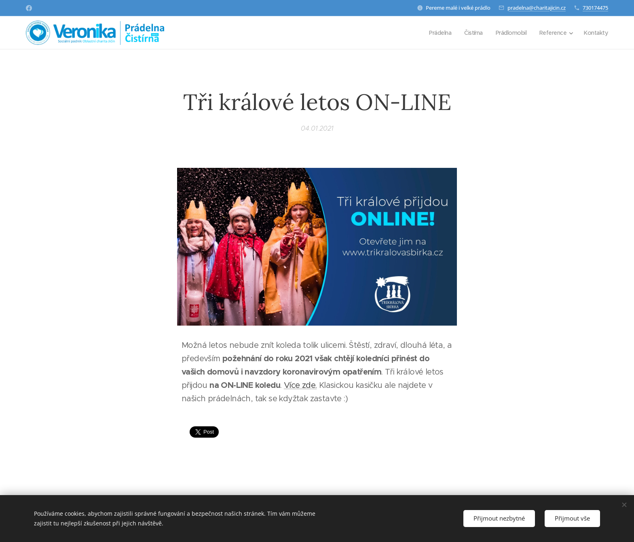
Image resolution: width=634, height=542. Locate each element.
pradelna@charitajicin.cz (536, 7)
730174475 (595, 7)
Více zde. (300, 385)
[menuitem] (434, 33)
